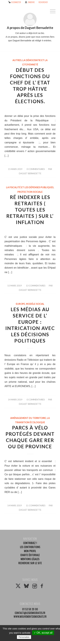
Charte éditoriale (30, 555)
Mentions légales (30, 559)
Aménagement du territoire (28, 418)
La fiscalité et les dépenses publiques (29, 187)
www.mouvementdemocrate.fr (30, 616)
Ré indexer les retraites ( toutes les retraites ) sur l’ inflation (30, 209)
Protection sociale (30, 191)
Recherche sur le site (30, 563)
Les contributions (30, 547)
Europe (20, 303)
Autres (16, 60)
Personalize (24, 637)
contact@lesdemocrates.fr (30, 613)
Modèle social (35, 303)
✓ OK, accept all (43, 632)
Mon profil (30, 551)
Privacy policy (39, 637)
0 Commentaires (36, 169)
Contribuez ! (30, 543)
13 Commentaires (35, 285)
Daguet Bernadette (30, 173)
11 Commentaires (35, 505)
